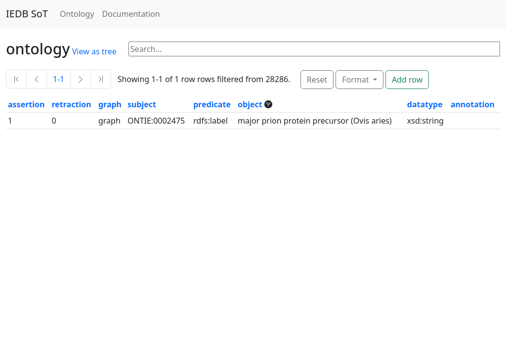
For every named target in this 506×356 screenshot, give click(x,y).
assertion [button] (26, 104)
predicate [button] (212, 104)
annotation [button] (473, 104)
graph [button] (110, 104)
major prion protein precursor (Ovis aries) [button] (315, 120)
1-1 (58, 79)
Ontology (77, 13)
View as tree (94, 51)
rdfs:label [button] (210, 120)
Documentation (131, 13)
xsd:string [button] (425, 120)
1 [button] (10, 120)
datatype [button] (425, 104)
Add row (407, 79)
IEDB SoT (27, 13)
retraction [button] (71, 104)
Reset (317, 79)
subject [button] (141, 104)
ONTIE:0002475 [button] (156, 120)
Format (356, 79)
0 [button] (53, 120)
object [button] (251, 104)
